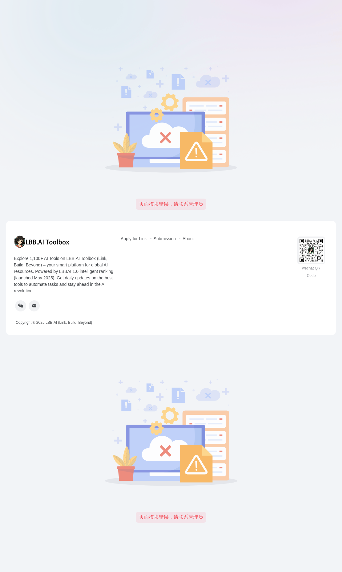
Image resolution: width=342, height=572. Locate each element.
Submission (165, 238)
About (188, 238)
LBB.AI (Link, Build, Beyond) (69, 322)
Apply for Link (134, 238)
